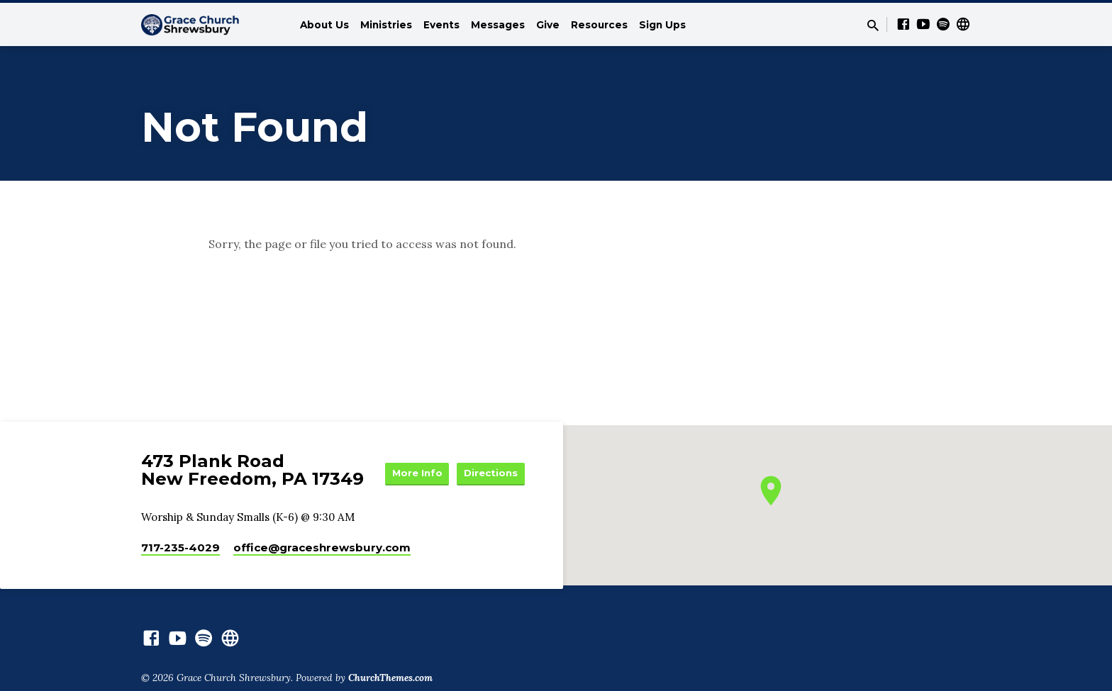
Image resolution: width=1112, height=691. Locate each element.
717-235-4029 (180, 551)
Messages (498, 24)
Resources (599, 24)
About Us (324, 24)
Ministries (386, 24)
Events (441, 24)
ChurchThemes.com (390, 681)
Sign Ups (662, 24)
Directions (489, 489)
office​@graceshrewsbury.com (322, 551)
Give (548, 24)
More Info (489, 460)
